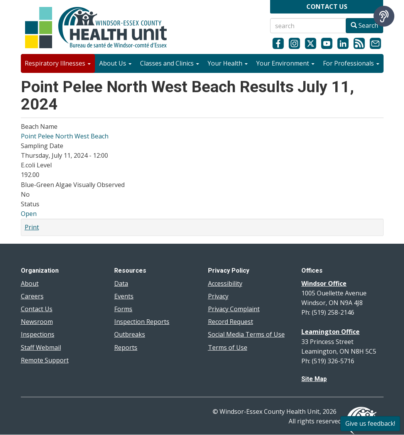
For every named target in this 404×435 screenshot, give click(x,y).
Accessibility (225, 283)
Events (124, 296)
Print (32, 227)
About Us (115, 63)
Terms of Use (227, 347)
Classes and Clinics (169, 63)
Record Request (230, 321)
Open (29, 213)
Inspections (37, 334)
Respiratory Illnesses (58, 63)
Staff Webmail (41, 347)
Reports (125, 347)
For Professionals (351, 63)
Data (121, 283)
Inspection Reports (141, 321)
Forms (123, 309)
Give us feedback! (370, 423)
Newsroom (37, 321)
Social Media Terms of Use (246, 334)
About (30, 283)
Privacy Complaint (234, 309)
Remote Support (45, 360)
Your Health (228, 63)
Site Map (314, 379)
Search (364, 25)
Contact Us (36, 309)
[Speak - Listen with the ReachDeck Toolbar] (384, 16)
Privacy (218, 296)
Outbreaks (129, 334)
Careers (32, 296)
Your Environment (285, 63)
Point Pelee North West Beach (64, 136)
